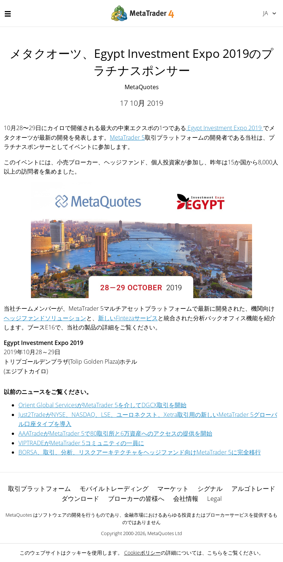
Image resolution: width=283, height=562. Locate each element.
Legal (214, 498)
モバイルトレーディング (114, 488)
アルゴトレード (253, 488)
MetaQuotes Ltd (164, 533)
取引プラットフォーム (39, 488)
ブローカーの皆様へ (136, 498)
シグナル (210, 488)
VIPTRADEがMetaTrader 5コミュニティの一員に (81, 443)
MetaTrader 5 (127, 137)
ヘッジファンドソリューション (45, 318)
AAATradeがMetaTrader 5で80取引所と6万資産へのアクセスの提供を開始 (115, 433)
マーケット (173, 488)
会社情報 (185, 498)
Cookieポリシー (142, 552)
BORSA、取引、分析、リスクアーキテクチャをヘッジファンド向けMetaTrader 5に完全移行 (139, 452)
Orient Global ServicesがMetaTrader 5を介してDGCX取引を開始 (102, 405)
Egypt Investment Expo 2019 (224, 128)
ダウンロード (80, 498)
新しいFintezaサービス (128, 318)
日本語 (265, 13)
